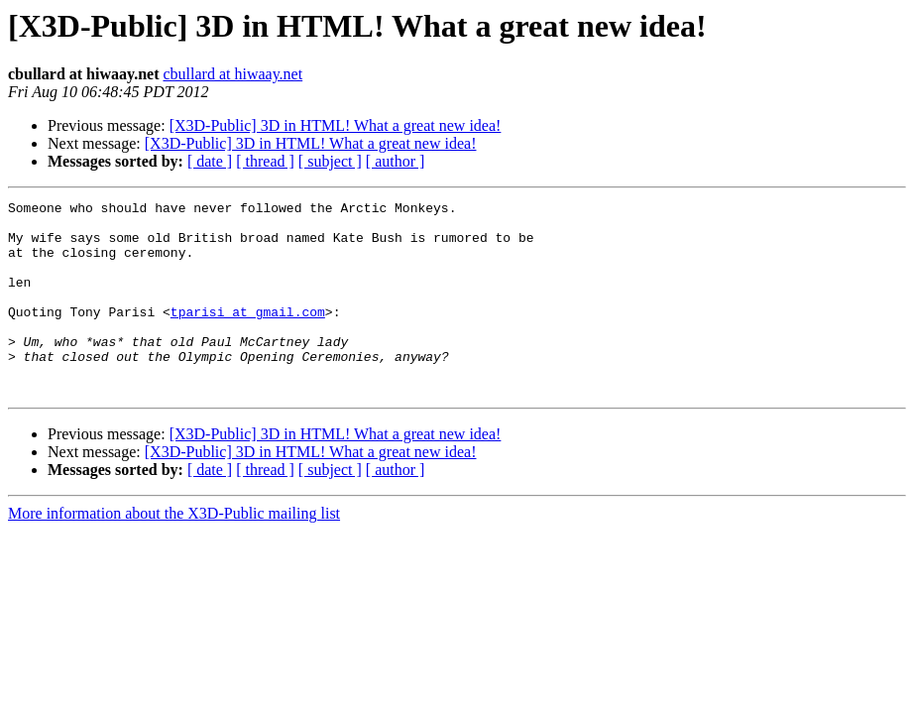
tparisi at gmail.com (248, 335)
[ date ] (209, 161)
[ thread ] (265, 161)
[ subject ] (330, 161)
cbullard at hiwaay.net (232, 73)
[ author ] (395, 161)
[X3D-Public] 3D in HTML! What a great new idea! (336, 125)
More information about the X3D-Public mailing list (174, 551)
